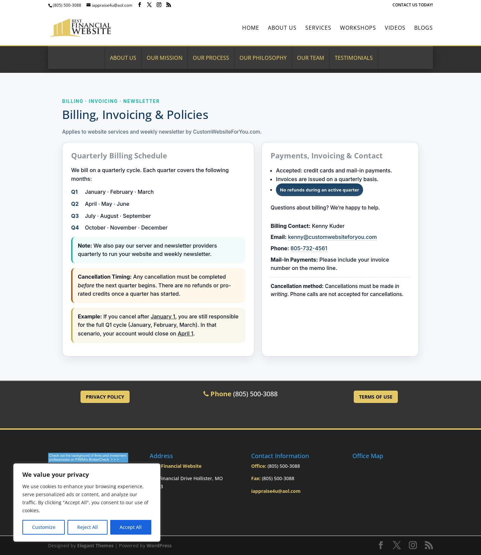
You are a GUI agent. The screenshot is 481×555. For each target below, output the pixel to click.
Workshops (358, 28)
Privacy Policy (105, 397)
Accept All (131, 527)
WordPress (159, 545)
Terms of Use (375, 397)
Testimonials (354, 57)
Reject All (87, 527)
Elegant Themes (95, 545)
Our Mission (164, 57)
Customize (43, 527)
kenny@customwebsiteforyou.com (332, 237)
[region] (86, 502)
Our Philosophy (263, 57)
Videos (395, 28)
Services (318, 28)
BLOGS (423, 28)
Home (250, 28)
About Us (282, 28)
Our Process (211, 57)
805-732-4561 (309, 248)
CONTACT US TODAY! (412, 5)
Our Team (310, 57)
